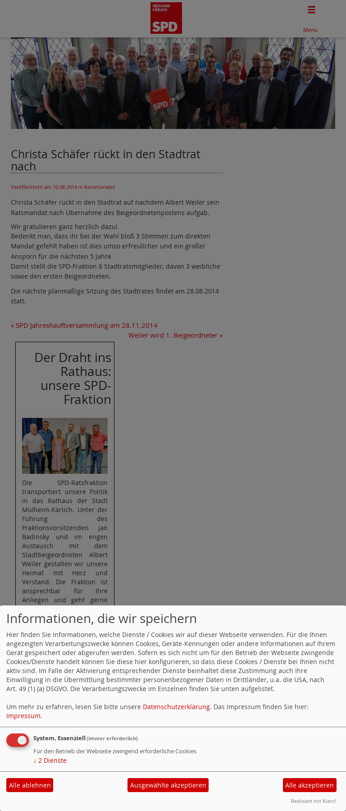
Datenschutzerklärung (176, 706)
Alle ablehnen (30, 785)
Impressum (23, 715)
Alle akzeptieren (309, 785)
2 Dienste (50, 760)
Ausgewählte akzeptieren (168, 785)
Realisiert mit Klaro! (313, 800)
